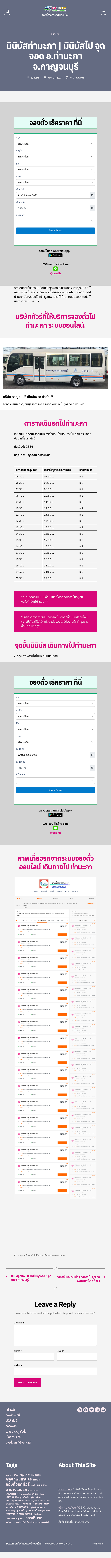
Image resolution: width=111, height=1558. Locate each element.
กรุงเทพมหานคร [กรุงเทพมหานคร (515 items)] (19, 1485)
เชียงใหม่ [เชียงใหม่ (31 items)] (28, 1520)
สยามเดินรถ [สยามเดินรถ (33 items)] (11, 1513)
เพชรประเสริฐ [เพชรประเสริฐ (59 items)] (12, 1524)
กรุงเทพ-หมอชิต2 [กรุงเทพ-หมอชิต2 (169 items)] (30, 1481)
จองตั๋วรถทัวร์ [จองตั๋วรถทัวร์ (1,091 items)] (18, 1490)
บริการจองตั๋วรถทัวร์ (69, 1514)
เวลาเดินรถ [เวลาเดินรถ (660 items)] (33, 1524)
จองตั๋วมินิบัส (34, 1255)
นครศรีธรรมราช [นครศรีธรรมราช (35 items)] (13, 1500)
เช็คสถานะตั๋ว (15, 1443)
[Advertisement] (38, 1227)
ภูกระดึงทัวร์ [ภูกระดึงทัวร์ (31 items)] (24, 1503)
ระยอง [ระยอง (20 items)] (48, 1507)
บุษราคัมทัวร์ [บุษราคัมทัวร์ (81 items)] (12, 1503)
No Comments (77, 78)
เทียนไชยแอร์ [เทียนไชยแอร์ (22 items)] (37, 1520)
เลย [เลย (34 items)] (21, 1525)
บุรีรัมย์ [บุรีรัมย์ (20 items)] (41, 1500)
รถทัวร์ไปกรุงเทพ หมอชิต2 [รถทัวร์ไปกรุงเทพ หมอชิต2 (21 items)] (15, 1507)
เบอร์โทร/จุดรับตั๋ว (18, 1437)
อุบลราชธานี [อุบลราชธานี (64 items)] (31, 1516)
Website (18, 1371)
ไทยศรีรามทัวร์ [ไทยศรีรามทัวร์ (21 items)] (21, 1529)
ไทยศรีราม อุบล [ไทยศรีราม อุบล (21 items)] (32, 1529)
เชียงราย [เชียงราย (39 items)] (20, 1520)
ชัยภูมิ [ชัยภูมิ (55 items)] (39, 1491)
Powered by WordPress (60, 1550)
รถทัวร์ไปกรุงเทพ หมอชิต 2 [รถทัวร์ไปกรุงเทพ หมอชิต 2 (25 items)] (34, 1507)
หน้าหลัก (12, 1415)
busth (36, 78)
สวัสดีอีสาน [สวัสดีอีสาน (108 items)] (23, 1513)
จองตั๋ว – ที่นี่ (14, 1421)
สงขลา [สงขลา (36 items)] (46, 1510)
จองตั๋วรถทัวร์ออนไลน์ (21, 1448)
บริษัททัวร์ (13, 1426)
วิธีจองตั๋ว (12, 1432)
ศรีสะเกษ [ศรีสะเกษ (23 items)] (18, 1510)
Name (18, 1357)
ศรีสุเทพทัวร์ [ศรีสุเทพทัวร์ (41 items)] (28, 1510)
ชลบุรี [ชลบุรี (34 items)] (33, 1491)
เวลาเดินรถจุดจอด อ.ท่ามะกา (53, 1255)
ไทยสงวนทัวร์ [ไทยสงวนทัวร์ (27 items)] (43, 1528)
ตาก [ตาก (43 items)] (44, 1491)
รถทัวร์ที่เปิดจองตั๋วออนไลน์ (29, 1550)
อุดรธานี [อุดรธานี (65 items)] (20, 1516)
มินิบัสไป (55, 35)
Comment (19, 1329)
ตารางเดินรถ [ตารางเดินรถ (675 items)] (16, 1495)
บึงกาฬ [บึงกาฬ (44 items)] (35, 1500)
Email (60, 1357)
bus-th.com (65, 1495)
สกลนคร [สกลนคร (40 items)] (38, 1510)
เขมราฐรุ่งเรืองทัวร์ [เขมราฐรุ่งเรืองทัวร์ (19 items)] (44, 1517)
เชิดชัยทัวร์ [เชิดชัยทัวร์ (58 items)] (10, 1520)
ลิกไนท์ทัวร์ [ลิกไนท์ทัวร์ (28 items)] (10, 1510)
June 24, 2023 (54, 78)
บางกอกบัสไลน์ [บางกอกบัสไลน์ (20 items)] (26, 1500)
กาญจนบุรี (22, 1255)
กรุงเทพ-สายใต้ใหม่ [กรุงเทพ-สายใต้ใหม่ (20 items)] (12, 1482)
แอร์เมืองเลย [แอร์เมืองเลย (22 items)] (10, 1529)
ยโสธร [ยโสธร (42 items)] (38, 1503)
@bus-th (55, 271)
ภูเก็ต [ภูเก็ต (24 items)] (32, 1503)
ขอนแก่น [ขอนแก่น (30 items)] (36, 1486)
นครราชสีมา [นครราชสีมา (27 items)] (33, 1496)
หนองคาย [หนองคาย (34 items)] (41, 1513)
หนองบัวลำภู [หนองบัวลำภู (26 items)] (10, 1517)
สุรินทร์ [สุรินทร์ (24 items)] (33, 1514)
